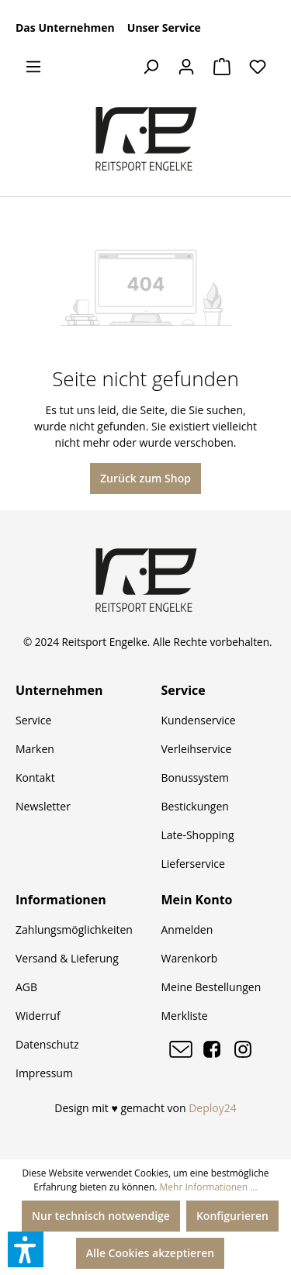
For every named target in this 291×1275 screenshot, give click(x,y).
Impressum (44, 1073)
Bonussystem (195, 777)
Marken (35, 748)
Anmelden (187, 929)
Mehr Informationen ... (209, 1187)
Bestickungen (195, 806)
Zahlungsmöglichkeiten (74, 929)
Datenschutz (47, 1044)
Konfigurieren (232, 1215)
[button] (25, 1249)
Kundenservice (198, 720)
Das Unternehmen (65, 27)
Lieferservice (193, 863)
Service (33, 720)
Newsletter (43, 806)
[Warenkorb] (222, 66)
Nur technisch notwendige (101, 1215)
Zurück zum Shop (145, 478)
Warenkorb (189, 958)
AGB (26, 987)
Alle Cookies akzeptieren (150, 1253)
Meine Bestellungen (211, 987)
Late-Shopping (197, 835)
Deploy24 (213, 1108)
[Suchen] (150, 66)
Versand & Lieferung (67, 958)
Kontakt (35, 777)
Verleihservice (196, 748)
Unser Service (164, 27)
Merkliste (184, 1015)
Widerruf (38, 1015)
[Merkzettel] (257, 66)
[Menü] (33, 66)
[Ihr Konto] (186, 66)
